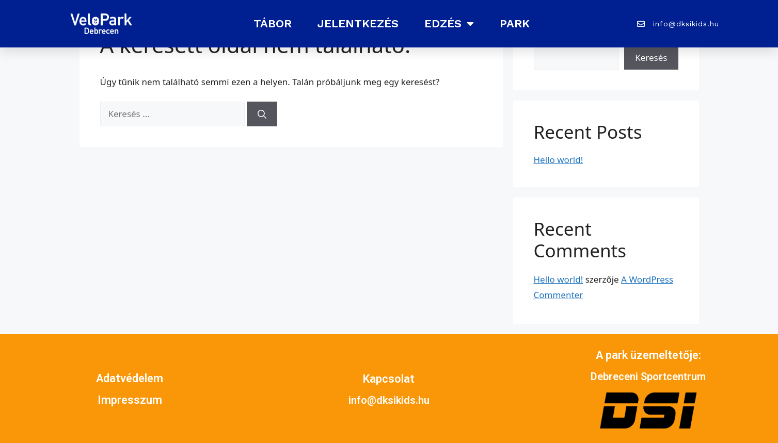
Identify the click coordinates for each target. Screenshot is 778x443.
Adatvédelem (129, 378)
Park (515, 23)
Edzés (449, 24)
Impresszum (130, 399)
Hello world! (558, 160)
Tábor (272, 23)
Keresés (651, 57)
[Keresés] (262, 114)
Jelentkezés (358, 23)
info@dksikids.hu (389, 400)
